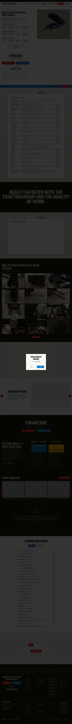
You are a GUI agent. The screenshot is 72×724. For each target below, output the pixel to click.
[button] (40, 367)
